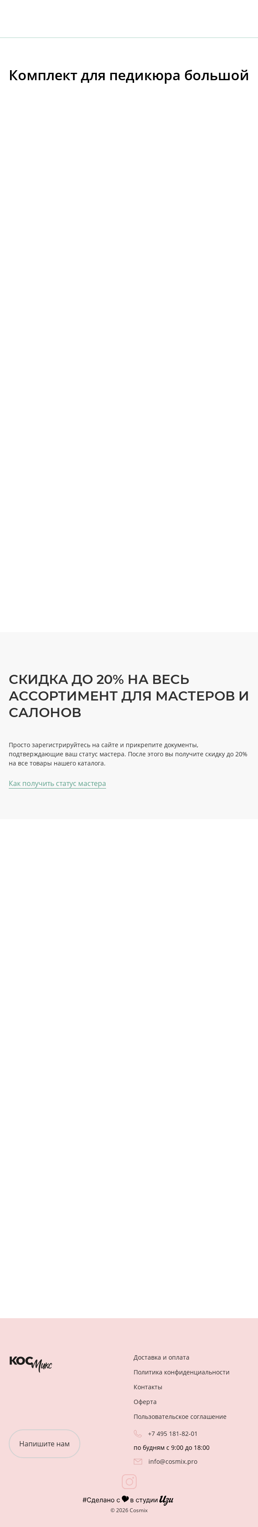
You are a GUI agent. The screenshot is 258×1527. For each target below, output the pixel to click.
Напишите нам (44, 1444)
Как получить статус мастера (57, 783)
